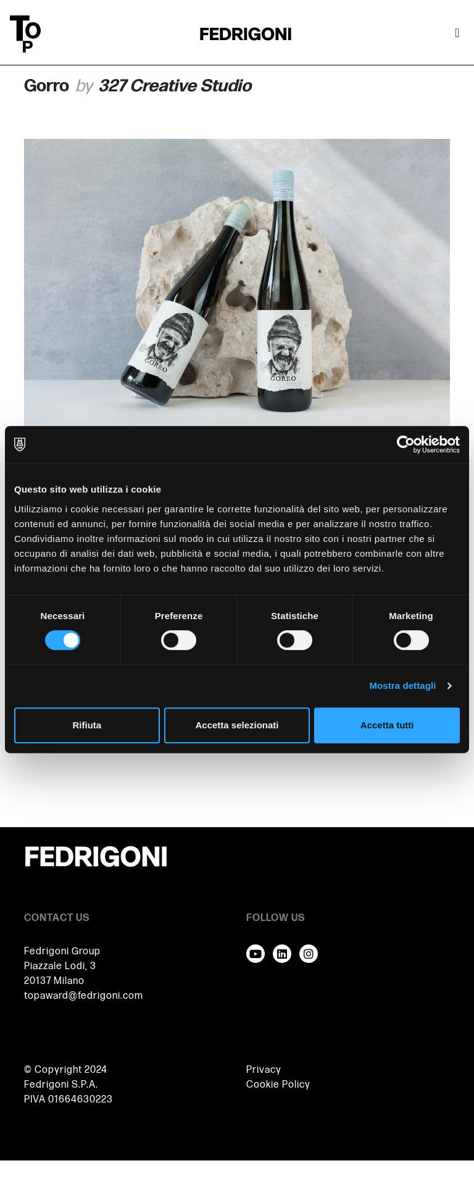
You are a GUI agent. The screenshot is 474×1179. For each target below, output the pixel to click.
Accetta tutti (387, 725)
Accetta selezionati (236, 725)
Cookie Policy (278, 1085)
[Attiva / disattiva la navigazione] (457, 34)
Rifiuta (86, 725)
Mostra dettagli (402, 685)
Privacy (263, 1070)
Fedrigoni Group (62, 951)
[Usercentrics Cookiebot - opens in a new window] (406, 444)
